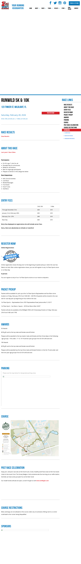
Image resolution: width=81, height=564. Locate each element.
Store (63, 8)
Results (56, 8)
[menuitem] (30, 8)
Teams (49, 8)
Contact (76, 8)
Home (30, 8)
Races (43, 8)
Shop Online (69, 8)
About (36, 8)
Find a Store (74, 3)
